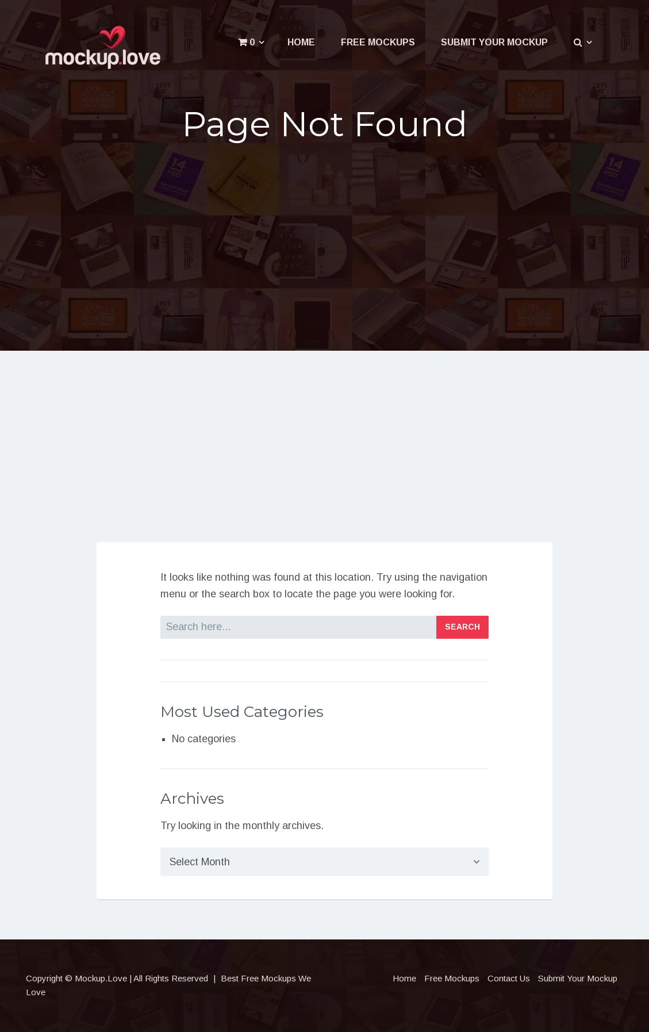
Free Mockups (378, 42)
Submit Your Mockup (494, 42)
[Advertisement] (324, 242)
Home (301, 42)
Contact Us (508, 978)
